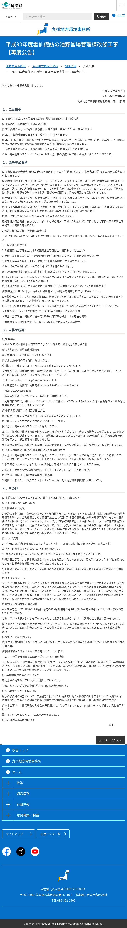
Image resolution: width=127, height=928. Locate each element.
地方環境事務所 (16, 66)
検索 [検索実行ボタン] (103, 16)
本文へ (8, 16)
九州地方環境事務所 (45, 66)
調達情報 (70, 66)
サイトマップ (14, 834)
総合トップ (20, 750)
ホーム (17, 772)
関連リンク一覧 (50, 834)
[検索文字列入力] (57, 16)
